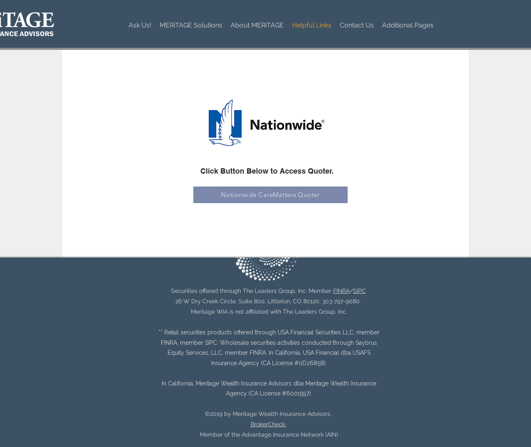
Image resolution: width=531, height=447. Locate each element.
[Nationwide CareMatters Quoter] (270, 195)
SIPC (359, 290)
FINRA (341, 290)
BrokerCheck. (268, 424)
